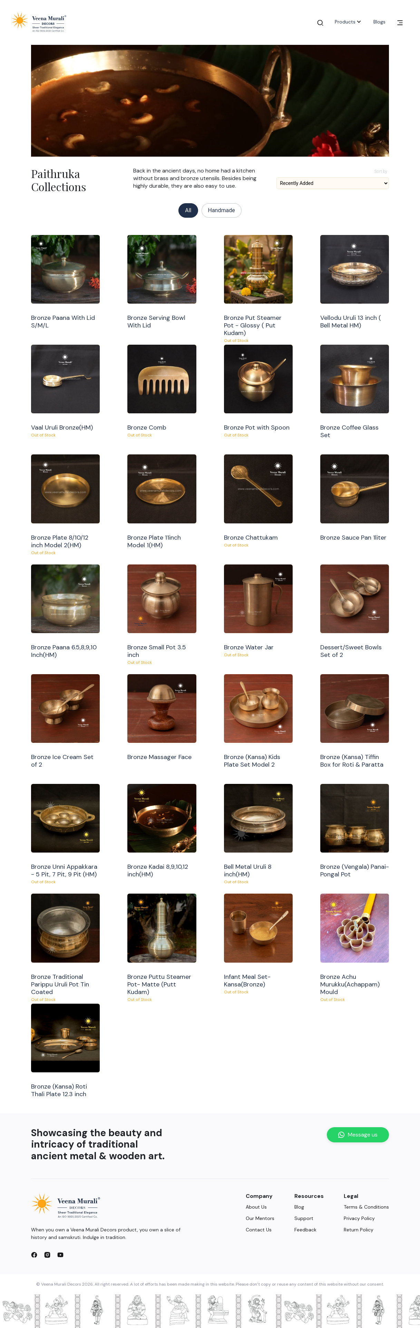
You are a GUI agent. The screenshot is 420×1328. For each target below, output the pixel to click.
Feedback (305, 1230)
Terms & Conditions (366, 1207)
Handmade (221, 210)
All (188, 210)
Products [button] (348, 21)
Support (303, 1218)
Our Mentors (260, 1218)
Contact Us (259, 1230)
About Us (256, 1207)
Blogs (379, 22)
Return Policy (358, 1230)
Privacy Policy (359, 1218)
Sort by (380, 171)
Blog (299, 1207)
